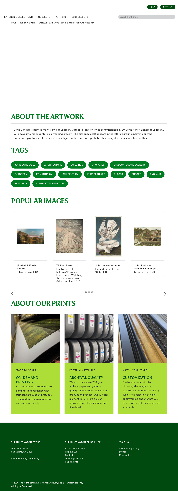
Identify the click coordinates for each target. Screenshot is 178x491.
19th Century (70, 174)
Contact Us (70, 455)
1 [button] (86, 292)
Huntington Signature (50, 183)
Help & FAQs (71, 452)
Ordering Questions (75, 458)
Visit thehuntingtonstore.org (25, 458)
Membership (125, 455)
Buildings (77, 165)
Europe (136, 174)
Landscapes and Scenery (129, 165)
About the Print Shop (75, 448)
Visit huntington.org (129, 448)
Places (118, 174)
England (155, 174)
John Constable (25, 165)
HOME (13, 23)
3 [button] (92, 292)
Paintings (21, 183)
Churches (98, 165)
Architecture (53, 165)
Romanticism (44, 174)
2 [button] (89, 292)
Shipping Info (71, 462)
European (21, 174)
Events (122, 452)
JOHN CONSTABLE (27, 23)
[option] (30, 244)
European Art (96, 174)
